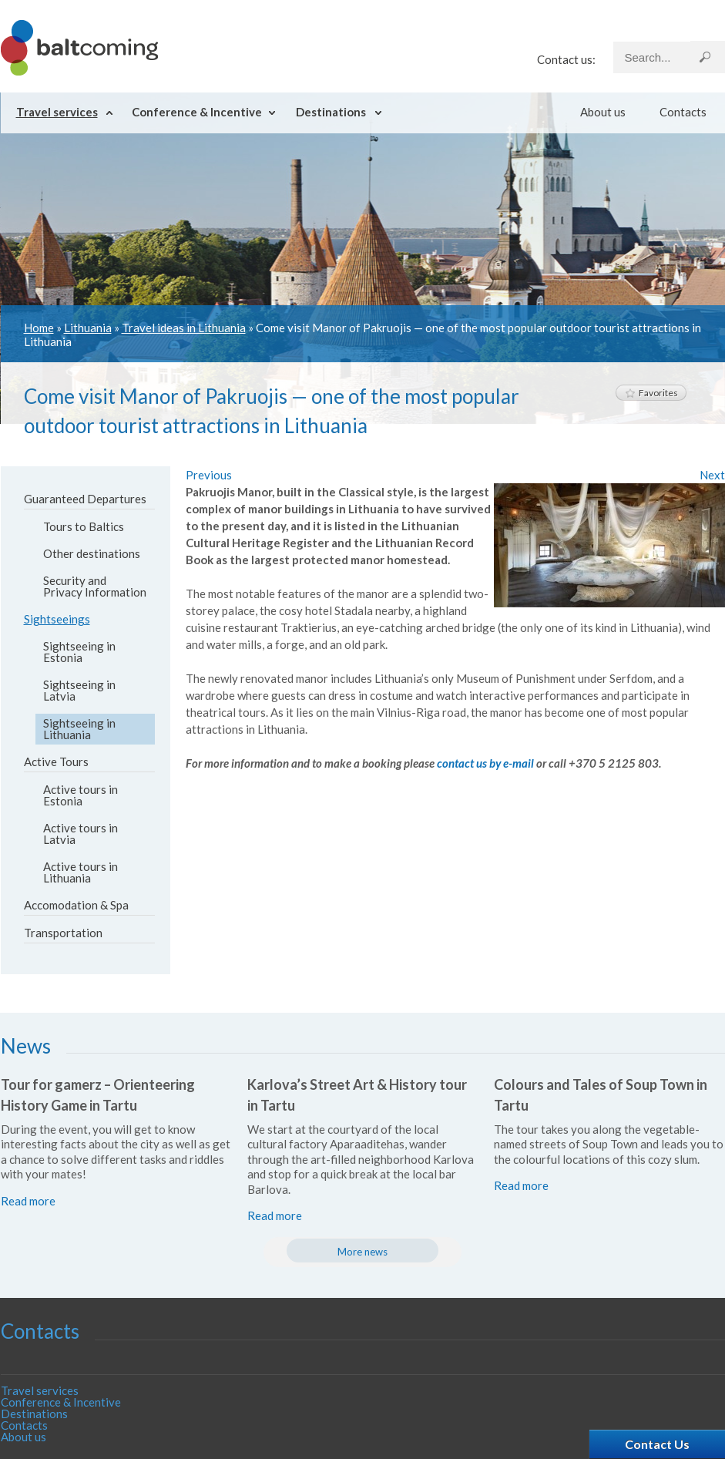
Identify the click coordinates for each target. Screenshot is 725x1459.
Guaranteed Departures (85, 499)
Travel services (57, 112)
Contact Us (657, 1444)
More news (362, 1252)
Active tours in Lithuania (80, 872)
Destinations (331, 112)
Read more (28, 1201)
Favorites (651, 392)
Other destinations (91, 553)
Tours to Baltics (83, 526)
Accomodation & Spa (76, 905)
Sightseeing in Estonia (79, 651)
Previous (209, 475)
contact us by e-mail (485, 763)
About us (603, 112)
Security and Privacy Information (94, 586)
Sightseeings (57, 619)
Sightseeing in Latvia (79, 690)
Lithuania (88, 327)
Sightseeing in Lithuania (79, 728)
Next (712, 475)
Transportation (63, 933)
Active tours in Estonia (80, 795)
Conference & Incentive (197, 112)
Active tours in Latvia (80, 833)
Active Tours (56, 761)
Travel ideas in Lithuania (184, 327)
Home (39, 327)
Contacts (683, 112)
